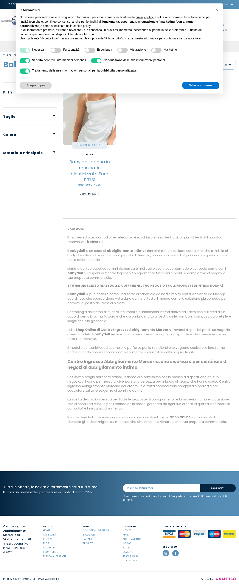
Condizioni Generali (96, 530)
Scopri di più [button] (35, 85)
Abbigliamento (132, 539)
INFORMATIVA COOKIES (45, 579)
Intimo (127, 543)
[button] (217, 10)
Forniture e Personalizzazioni (55, 554)
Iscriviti (218, 488)
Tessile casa (130, 556)
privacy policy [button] (145, 17)
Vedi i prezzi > (90, 193)
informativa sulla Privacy (163, 496)
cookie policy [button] (81, 26)
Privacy (88, 543)
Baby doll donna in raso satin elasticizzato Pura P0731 (89, 171)
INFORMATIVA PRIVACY (16, 579)
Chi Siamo (49, 534)
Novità (127, 530)
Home (46, 530)
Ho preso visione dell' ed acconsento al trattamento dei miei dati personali (175, 498)
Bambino (128, 552)
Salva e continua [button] (201, 85)
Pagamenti (89, 539)
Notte (126, 547)
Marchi (127, 534)
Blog (46, 543)
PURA (89, 154)
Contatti (49, 547)
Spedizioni (89, 534)
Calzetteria (130, 560)
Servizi (47, 539)
